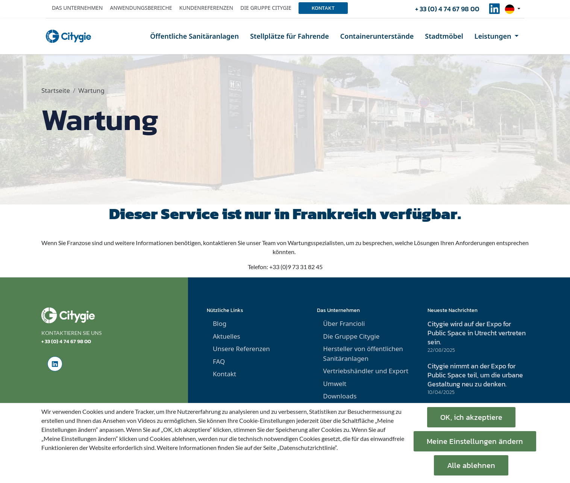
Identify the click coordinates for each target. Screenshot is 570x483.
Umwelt (334, 383)
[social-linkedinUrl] (494, 11)
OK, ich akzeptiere (471, 417)
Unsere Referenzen (241, 348)
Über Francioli (344, 323)
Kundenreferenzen (206, 7)
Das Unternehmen (77, 7)
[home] (68, 36)
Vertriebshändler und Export (365, 370)
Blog (219, 323)
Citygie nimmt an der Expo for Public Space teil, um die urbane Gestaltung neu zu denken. (475, 375)
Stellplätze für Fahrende (289, 36)
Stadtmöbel (444, 36)
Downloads (339, 396)
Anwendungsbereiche (141, 7)
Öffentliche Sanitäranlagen (194, 36)
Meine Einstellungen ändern (475, 441)
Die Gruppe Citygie (265, 7)
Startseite (55, 90)
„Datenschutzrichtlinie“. (307, 447)
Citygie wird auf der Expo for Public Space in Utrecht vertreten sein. (476, 333)
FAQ (219, 361)
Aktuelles (226, 336)
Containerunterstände (377, 36)
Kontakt (323, 8)
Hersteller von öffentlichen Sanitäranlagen (363, 353)
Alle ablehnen (471, 465)
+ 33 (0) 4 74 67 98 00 (447, 9)
